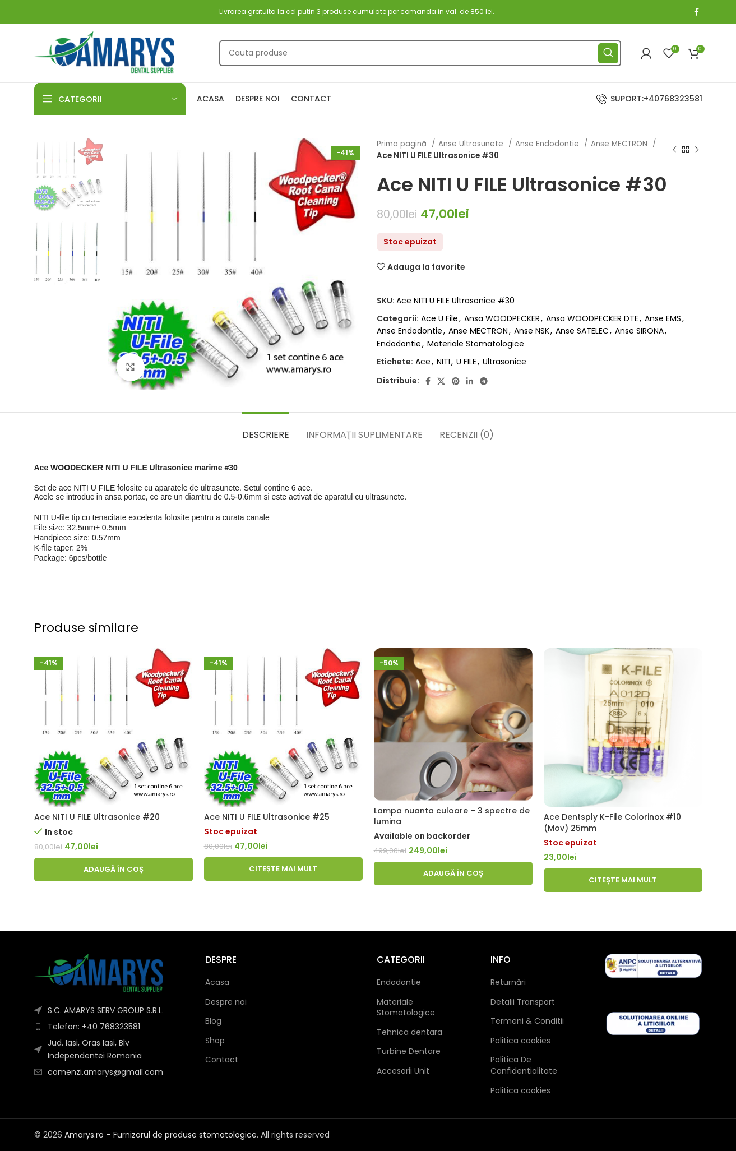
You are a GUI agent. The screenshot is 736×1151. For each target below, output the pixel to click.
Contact (221, 1060)
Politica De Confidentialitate (523, 1065)
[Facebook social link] (696, 11)
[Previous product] (674, 149)
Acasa (217, 982)
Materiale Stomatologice (475, 343)
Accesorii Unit (403, 1071)
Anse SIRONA (639, 330)
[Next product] (696, 149)
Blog (213, 1021)
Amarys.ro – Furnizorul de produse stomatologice (160, 1134)
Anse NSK (531, 330)
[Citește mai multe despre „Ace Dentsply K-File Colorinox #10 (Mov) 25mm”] (623, 880)
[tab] (265, 429)
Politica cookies (520, 1041)
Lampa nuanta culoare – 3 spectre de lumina (452, 816)
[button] (113, 869)
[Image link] (98, 972)
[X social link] (441, 381)
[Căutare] (420, 53)
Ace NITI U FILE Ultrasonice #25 (267, 816)
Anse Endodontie (548, 143)
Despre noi (226, 1002)
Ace (423, 361)
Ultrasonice (504, 361)
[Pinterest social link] (455, 381)
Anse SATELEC (582, 330)
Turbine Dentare (409, 1051)
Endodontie (399, 343)
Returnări (508, 982)
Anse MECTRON (620, 143)
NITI (443, 361)
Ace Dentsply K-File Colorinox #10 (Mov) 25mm (612, 822)
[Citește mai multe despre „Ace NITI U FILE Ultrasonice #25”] (283, 869)
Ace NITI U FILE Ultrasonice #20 (97, 816)
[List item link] (111, 1026)
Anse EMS (663, 318)
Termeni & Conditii (527, 1021)
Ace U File (439, 318)
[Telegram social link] (483, 381)
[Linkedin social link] (469, 381)
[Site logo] (104, 52)
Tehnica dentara (409, 1032)
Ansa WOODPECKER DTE (592, 318)
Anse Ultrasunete (472, 143)
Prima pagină (403, 143)
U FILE (466, 361)
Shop (215, 1041)
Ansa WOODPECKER (502, 318)
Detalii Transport (522, 1002)
